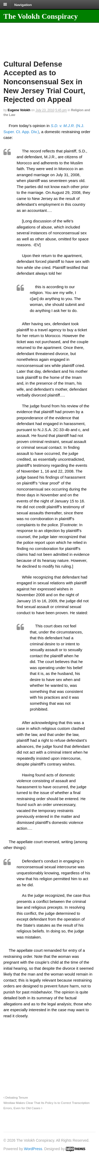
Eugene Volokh (19, 110)
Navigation (23, 5)
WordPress (33, 1149)
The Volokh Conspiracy (40, 16)
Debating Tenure (15, 1097)
